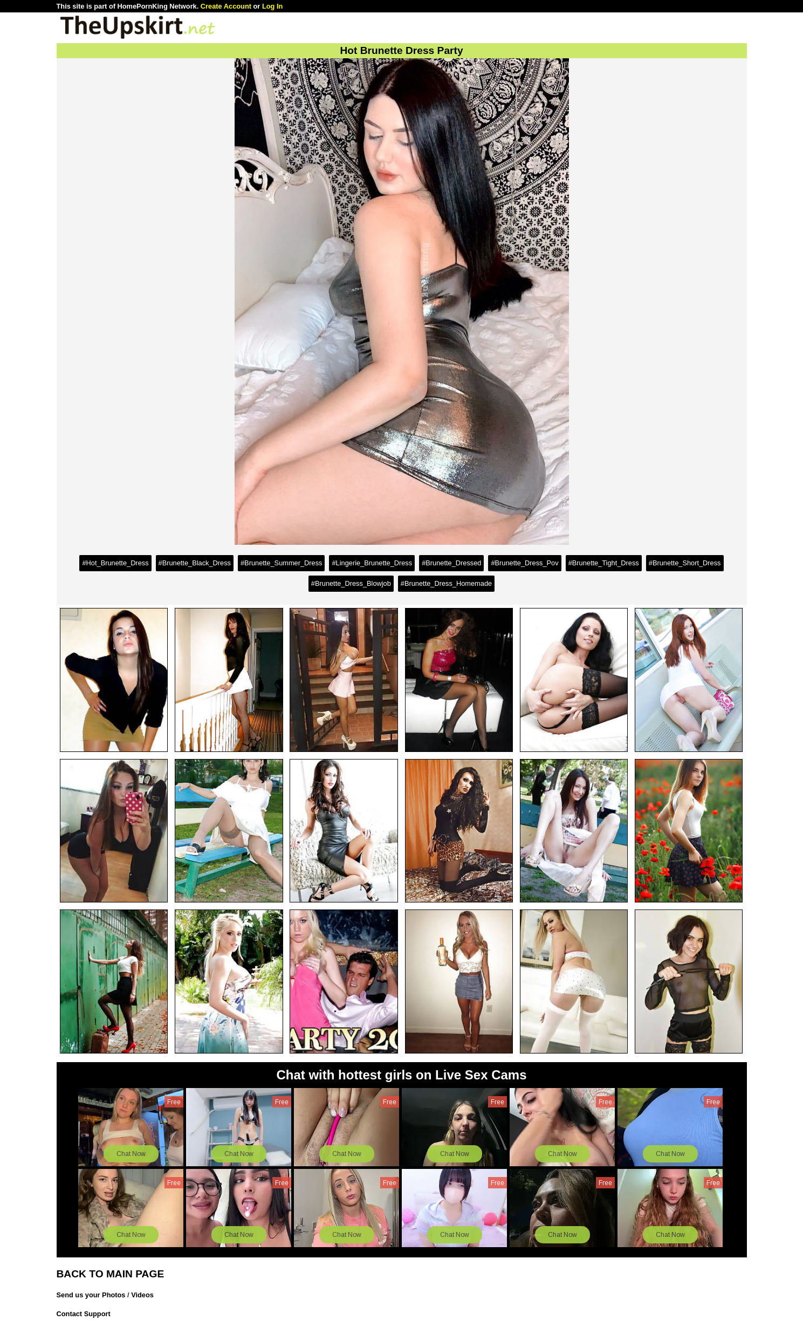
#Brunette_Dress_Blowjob (351, 583)
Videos (142, 1295)
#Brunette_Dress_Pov (524, 563)
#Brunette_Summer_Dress (281, 563)
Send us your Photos (91, 1295)
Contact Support (84, 1314)
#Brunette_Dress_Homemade (446, 583)
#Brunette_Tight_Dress (603, 563)
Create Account (226, 6)
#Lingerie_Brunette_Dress (372, 563)
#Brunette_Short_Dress (685, 563)
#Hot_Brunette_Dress (115, 563)
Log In (272, 6)
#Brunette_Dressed (451, 563)
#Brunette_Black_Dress (195, 563)
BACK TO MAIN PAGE (110, 1274)
